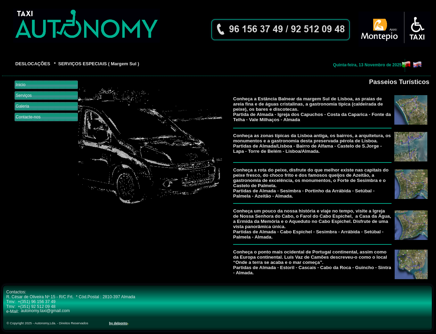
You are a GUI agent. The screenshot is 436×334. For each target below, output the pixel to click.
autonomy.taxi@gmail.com (45, 310)
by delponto (118, 323)
